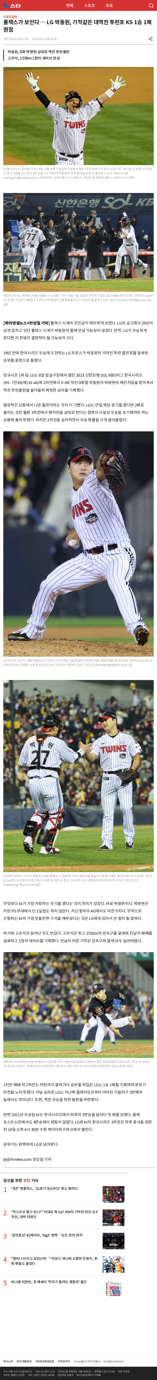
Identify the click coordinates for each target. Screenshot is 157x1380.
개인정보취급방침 (44, 1361)
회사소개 (8, 1361)
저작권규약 (63, 1361)
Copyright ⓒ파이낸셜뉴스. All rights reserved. (99, 1361)
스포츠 (89, 5)
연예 (69, 5)
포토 (109, 5)
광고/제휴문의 (24, 1361)
